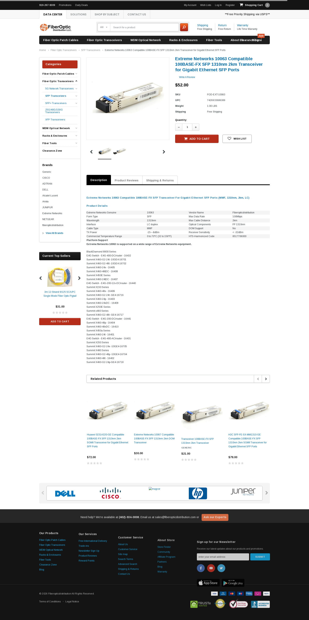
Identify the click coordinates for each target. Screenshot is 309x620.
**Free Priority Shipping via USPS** (247, 14)
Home (42, 50)
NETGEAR (48, 219)
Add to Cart (60, 321)
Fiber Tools (214, 40)
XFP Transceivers (55, 119)
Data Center (52, 14)
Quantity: (181, 120)
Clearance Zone (251, 40)
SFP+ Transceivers (55, 103)
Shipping (202, 25)
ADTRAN (47, 183)
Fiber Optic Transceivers (104, 40)
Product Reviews (127, 180)
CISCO (46, 177)
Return (222, 25)
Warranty (242, 25)
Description (98, 180)
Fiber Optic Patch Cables (60, 40)
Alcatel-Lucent (50, 195)
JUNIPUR (47, 207)
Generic (46, 172)
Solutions (78, 14)
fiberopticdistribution (52, 225)
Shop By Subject (107, 14)
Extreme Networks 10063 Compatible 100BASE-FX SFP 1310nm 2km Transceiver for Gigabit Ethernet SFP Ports (165, 50)
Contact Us (137, 14)
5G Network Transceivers (59, 88)
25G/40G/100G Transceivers (54, 111)
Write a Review (187, 77)
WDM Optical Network (145, 40)
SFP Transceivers (90, 50)
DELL (45, 189)
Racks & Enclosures (183, 40)
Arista (45, 201)
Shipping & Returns (160, 180)
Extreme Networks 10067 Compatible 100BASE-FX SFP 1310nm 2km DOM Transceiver (154, 438)
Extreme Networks (52, 213)
